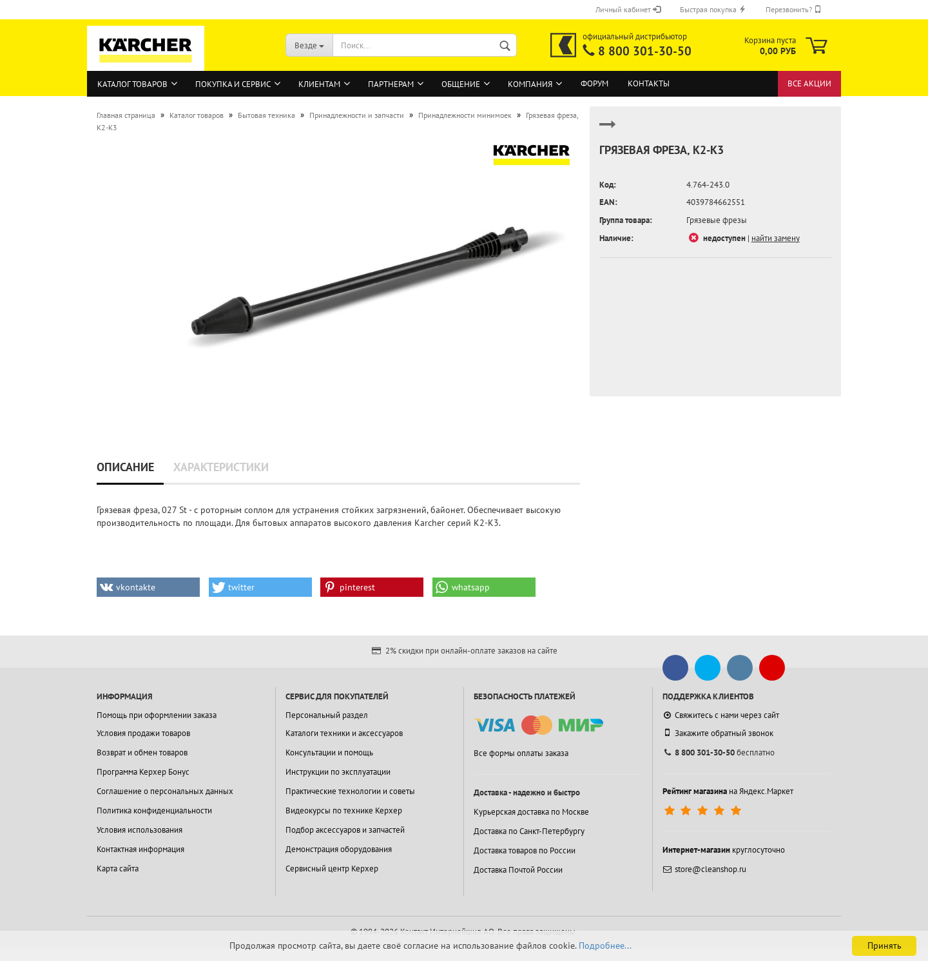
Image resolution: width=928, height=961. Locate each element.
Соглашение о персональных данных (165, 791)
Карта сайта (118, 868)
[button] (148, 587)
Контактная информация (140, 849)
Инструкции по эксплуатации (338, 771)
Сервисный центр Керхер (331, 868)
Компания (530, 84)
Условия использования (139, 829)
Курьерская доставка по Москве (531, 811)
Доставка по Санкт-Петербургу (529, 831)
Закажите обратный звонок (717, 733)
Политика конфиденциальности (154, 810)
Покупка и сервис (233, 84)
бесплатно (718, 752)
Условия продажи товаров (143, 733)
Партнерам (391, 84)
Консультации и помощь (329, 752)
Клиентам (319, 84)
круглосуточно (723, 849)
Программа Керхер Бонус (143, 771)
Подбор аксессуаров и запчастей (345, 829)
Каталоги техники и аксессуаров (344, 733)
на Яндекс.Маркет (727, 791)
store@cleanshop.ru (704, 869)
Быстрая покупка (713, 9)
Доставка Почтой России (518, 869)
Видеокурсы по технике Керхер (343, 810)
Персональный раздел (326, 715)
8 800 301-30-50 (644, 51)
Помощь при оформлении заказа (157, 715)
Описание (125, 467)
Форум (594, 83)
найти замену (775, 238)
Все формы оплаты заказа (521, 753)
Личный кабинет (628, 9)
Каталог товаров (132, 84)
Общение (460, 84)
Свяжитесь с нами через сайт (720, 715)
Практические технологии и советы (350, 791)
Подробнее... (605, 945)
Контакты (649, 83)
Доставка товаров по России (524, 850)
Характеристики (221, 467)
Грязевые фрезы (716, 220)
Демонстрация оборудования (338, 849)
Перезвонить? (794, 9)
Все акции (809, 83)
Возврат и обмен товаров (142, 752)
